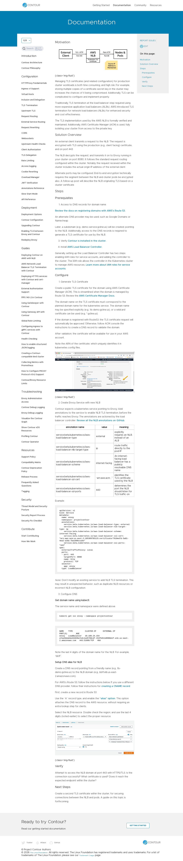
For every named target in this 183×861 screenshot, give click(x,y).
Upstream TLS (28, 111)
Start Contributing (30, 536)
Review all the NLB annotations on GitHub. (101, 420)
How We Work (28, 542)
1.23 (25, 41)
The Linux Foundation (39, 852)
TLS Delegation (28, 155)
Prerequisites (148, 73)
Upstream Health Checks (33, 144)
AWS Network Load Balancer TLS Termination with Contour (33, 267)
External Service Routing (33, 122)
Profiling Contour (29, 436)
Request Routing (29, 116)
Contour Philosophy (30, 68)
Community (140, 5)
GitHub (55, 842)
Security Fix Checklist (31, 521)
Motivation (145, 60)
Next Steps (147, 86)
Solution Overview (149, 64)
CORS (24, 133)
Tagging (25, 491)
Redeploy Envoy (29, 240)
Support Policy (28, 457)
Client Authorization (31, 150)
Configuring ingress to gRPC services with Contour (32, 329)
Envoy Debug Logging (32, 413)
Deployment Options (31, 214)
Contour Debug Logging (33, 407)
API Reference (28, 199)
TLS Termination (29, 105)
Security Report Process (33, 515)
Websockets (27, 139)
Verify (145, 82)
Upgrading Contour (30, 226)
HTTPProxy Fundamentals (34, 83)
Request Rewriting (30, 128)
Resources (156, 5)
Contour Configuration (32, 220)
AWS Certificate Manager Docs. (97, 296)
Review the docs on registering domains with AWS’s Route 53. (90, 211)
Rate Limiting (27, 161)
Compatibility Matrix (31, 462)
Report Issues (148, 41)
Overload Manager (30, 177)
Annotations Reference (32, 188)
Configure (147, 77)
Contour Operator (30, 442)
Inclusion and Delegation (33, 100)
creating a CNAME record (115, 686)
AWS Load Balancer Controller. (84, 247)
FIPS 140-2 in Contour (31, 298)
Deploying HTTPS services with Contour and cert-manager (34, 279)
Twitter (26, 842)
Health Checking (29, 339)
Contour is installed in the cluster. (87, 241)
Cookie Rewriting (29, 172)
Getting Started (101, 5)
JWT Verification (29, 183)
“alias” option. (108, 698)
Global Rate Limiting (31, 321)
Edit (144, 46)
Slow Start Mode (29, 194)
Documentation (122, 5)
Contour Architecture (31, 63)
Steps (143, 69)
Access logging (28, 166)
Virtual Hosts (27, 94)
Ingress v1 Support (30, 89)
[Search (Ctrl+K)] (32, 48)
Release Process (29, 477)
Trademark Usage (86, 855)
